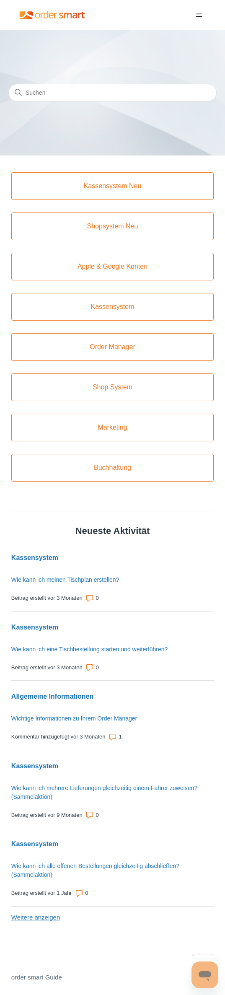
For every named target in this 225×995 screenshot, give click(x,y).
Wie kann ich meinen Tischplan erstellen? (65, 579)
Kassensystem (34, 557)
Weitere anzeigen (35, 917)
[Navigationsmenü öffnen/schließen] (199, 15)
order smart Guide (36, 977)
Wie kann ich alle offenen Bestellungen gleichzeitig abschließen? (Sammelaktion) (95, 870)
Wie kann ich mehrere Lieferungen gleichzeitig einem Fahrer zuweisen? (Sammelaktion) (104, 792)
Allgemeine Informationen (52, 696)
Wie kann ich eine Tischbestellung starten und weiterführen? (89, 649)
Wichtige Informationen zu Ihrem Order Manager (74, 718)
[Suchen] (112, 92)
